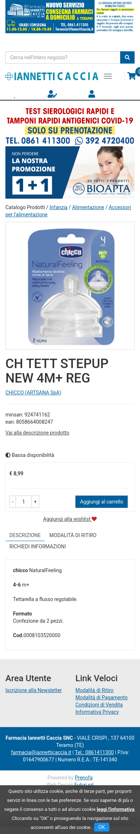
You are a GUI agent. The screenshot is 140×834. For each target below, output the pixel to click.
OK (102, 827)
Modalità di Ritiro (94, 690)
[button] (12, 502)
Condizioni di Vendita (99, 705)
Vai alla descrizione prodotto (37, 433)
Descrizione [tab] (25, 535)
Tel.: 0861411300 (94, 752)
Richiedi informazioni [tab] (37, 546)
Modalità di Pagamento (101, 697)
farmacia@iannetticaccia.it (41, 752)
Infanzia (58, 207)
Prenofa (83, 778)
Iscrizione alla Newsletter (33, 690)
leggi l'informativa (116, 809)
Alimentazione (88, 207)
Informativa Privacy (97, 712)
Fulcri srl (83, 785)
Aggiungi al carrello (101, 502)
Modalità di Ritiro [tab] (73, 535)
